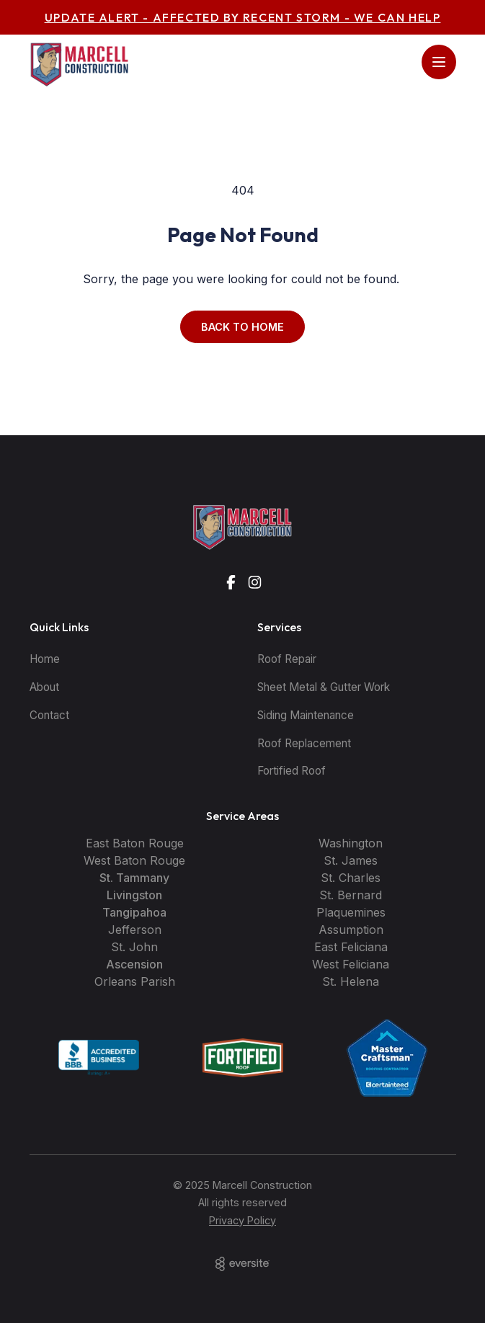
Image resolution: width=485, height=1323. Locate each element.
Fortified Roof (291, 771)
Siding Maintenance (305, 715)
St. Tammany (134, 877)
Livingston (134, 895)
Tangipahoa (134, 912)
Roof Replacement (304, 743)
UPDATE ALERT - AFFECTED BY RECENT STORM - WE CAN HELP (243, 17)
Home (45, 659)
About (44, 687)
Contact (49, 715)
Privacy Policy (242, 1220)
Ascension (134, 964)
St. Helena (350, 981)
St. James (351, 860)
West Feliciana (350, 964)
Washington (351, 843)
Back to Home (242, 327)
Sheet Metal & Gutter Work (323, 687)
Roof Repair (286, 659)
